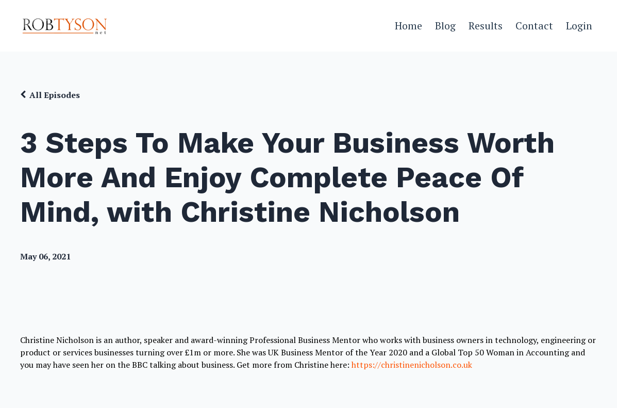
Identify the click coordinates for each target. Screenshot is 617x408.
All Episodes (54, 95)
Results (486, 25)
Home (408, 25)
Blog (445, 25)
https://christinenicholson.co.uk (412, 364)
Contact (534, 25)
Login (579, 25)
